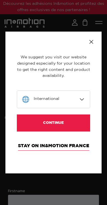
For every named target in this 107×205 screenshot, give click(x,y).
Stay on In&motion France (53, 146)
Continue (53, 123)
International (46, 99)
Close (91, 41)
